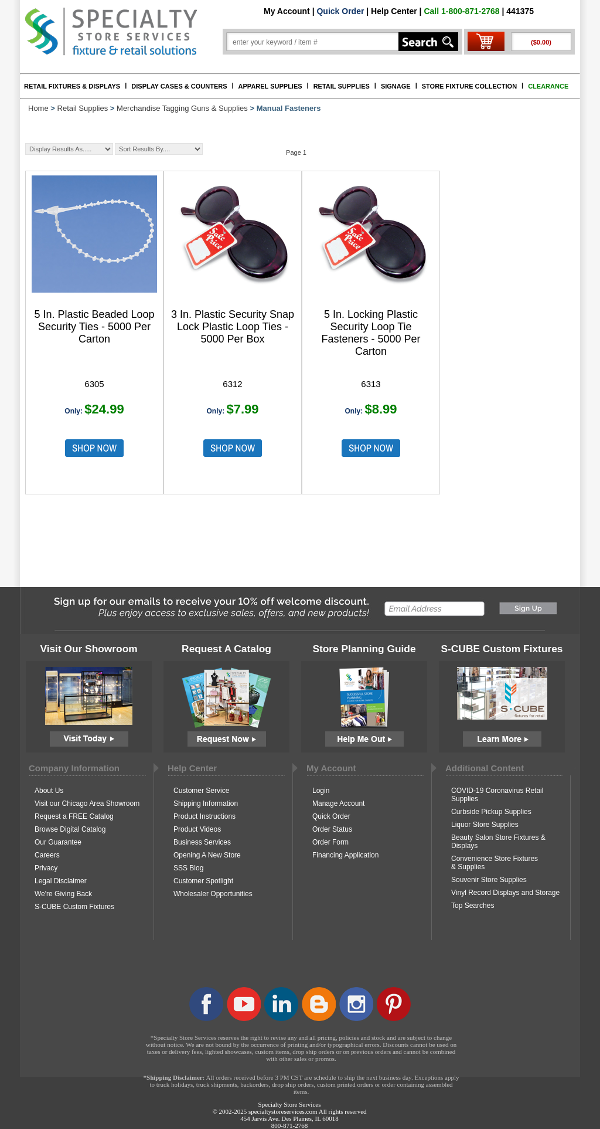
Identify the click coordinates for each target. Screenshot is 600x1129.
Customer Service (201, 790)
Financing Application (345, 855)
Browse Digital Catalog (70, 829)
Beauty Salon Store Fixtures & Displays (498, 841)
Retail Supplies (82, 108)
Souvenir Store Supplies (489, 880)
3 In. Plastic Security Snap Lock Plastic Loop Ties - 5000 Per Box (232, 326)
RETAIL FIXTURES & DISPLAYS (72, 86)
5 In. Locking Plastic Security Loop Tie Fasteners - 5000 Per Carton (370, 332)
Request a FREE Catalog (74, 816)
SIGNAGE (396, 86)
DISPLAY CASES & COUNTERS (179, 86)
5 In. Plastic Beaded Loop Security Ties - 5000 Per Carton (94, 326)
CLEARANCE (548, 86)
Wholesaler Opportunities (213, 894)
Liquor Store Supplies (485, 825)
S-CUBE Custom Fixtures (74, 907)
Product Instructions (204, 816)
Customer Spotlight (203, 881)
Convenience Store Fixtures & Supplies (494, 863)
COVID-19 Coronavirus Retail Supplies (497, 794)
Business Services (202, 842)
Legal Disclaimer (61, 881)
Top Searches (472, 905)
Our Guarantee (58, 842)
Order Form (330, 842)
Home (38, 108)
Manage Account (338, 803)
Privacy (46, 868)
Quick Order (340, 11)
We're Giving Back (63, 894)
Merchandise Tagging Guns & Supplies (182, 108)
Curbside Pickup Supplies (491, 812)
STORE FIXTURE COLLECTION (469, 86)
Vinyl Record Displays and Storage (505, 893)
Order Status (332, 829)
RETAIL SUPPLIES (341, 86)
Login (320, 790)
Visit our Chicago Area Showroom (87, 803)
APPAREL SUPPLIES (270, 86)
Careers (47, 855)
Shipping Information (205, 803)
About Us (49, 790)
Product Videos (197, 829)
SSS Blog (188, 868)
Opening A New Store (207, 855)
